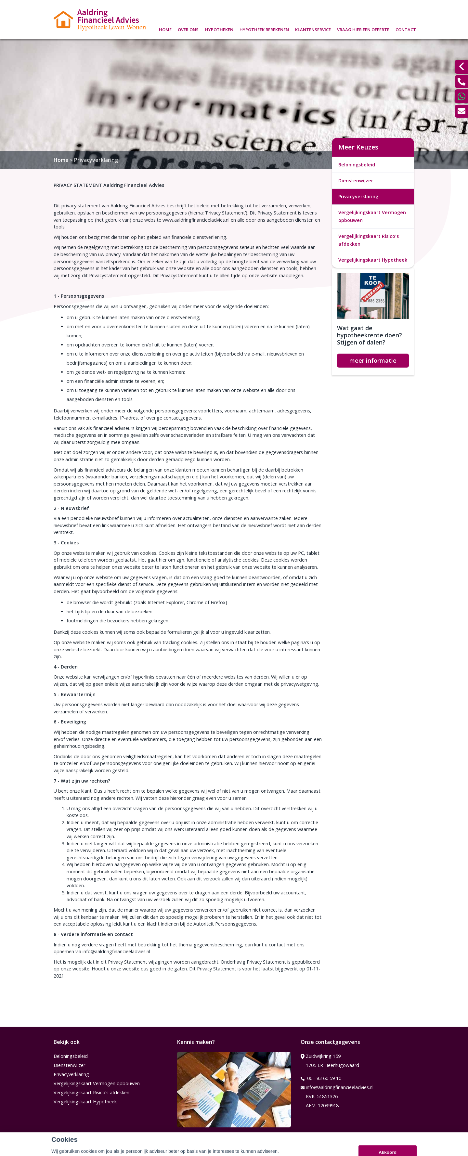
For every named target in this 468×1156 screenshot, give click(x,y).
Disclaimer (172, 1149)
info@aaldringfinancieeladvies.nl (337, 1087)
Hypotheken (219, 28)
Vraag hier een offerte (363, 28)
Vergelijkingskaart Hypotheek (372, 260)
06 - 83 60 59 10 (321, 1078)
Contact (406, 28)
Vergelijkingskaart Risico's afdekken (368, 240)
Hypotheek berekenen (264, 28)
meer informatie (372, 360)
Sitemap (142, 1149)
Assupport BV (96, 1149)
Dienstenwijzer (355, 180)
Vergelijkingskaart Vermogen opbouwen (372, 216)
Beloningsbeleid (356, 165)
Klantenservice (313, 28)
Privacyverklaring (96, 159)
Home (165, 28)
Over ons (188, 28)
